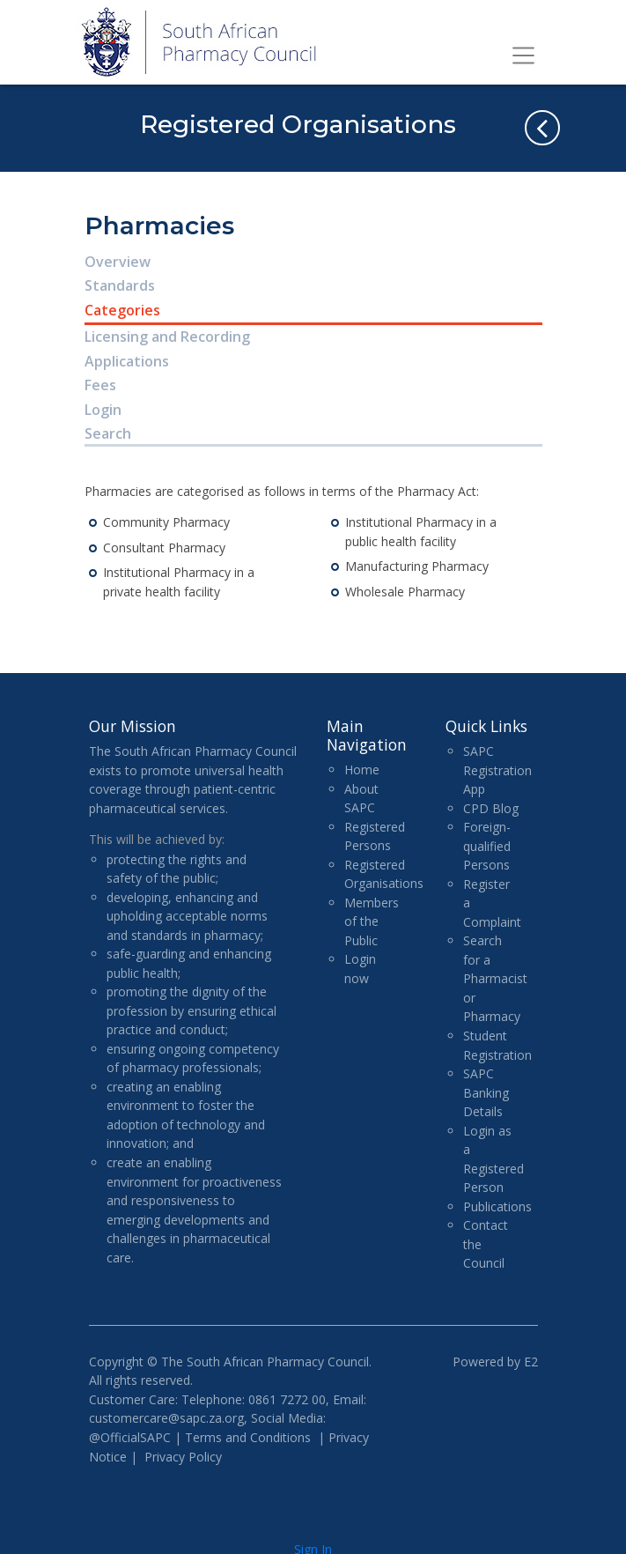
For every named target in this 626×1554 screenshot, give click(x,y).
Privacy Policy (183, 1456)
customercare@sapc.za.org (166, 1418)
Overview (118, 261)
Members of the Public (371, 921)
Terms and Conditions (248, 1437)
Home (361, 769)
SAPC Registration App (497, 770)
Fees (100, 385)
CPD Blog (491, 808)
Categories (122, 310)
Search (108, 433)
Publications (497, 1206)
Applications (127, 361)
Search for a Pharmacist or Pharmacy (495, 978)
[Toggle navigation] (523, 56)
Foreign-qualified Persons (487, 845)
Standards (120, 285)
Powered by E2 (495, 1361)
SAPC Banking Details (486, 1092)
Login (103, 409)
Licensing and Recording (167, 336)
